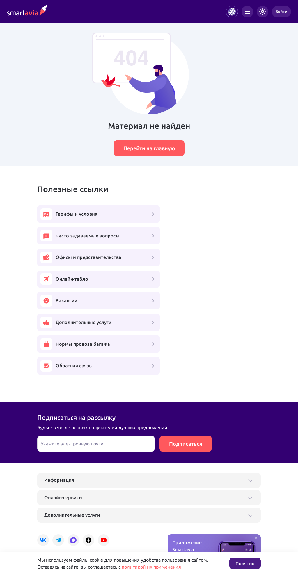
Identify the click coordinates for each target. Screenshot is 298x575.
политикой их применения (151, 566)
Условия (117, 532)
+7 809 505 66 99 (127, 514)
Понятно (245, 563)
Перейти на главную (149, 148)
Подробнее (48, 532)
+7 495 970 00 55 (55, 514)
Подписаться (185, 358)
